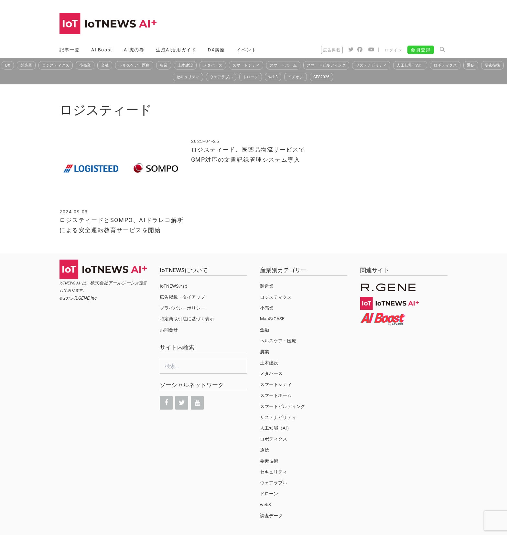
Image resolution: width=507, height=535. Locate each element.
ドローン (250, 77)
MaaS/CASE (272, 318)
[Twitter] (181, 403)
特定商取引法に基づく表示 (187, 318)
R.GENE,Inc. (86, 298)
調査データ (271, 515)
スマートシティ (246, 65)
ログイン (393, 50)
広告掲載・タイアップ (182, 297)
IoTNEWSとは (174, 286)
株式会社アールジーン (112, 282)
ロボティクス (445, 65)
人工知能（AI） (410, 65)
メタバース (212, 65)
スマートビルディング (326, 65)
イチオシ (295, 77)
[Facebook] (166, 403)
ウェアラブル (221, 77)
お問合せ (169, 329)
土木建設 (185, 65)
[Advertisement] (330, 24)
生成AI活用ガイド (176, 49)
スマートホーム (283, 65)
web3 (273, 77)
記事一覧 (69, 49)
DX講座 (216, 49)
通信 (471, 65)
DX (7, 65)
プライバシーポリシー (182, 308)
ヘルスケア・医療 (134, 65)
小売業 (85, 65)
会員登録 (421, 49)
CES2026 (321, 77)
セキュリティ (188, 77)
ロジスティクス (55, 65)
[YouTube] (197, 403)
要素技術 (492, 65)
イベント (246, 49)
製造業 (26, 65)
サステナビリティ (371, 65)
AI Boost (102, 49)
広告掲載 (331, 50)
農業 (163, 65)
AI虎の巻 (134, 49)
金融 (105, 65)
